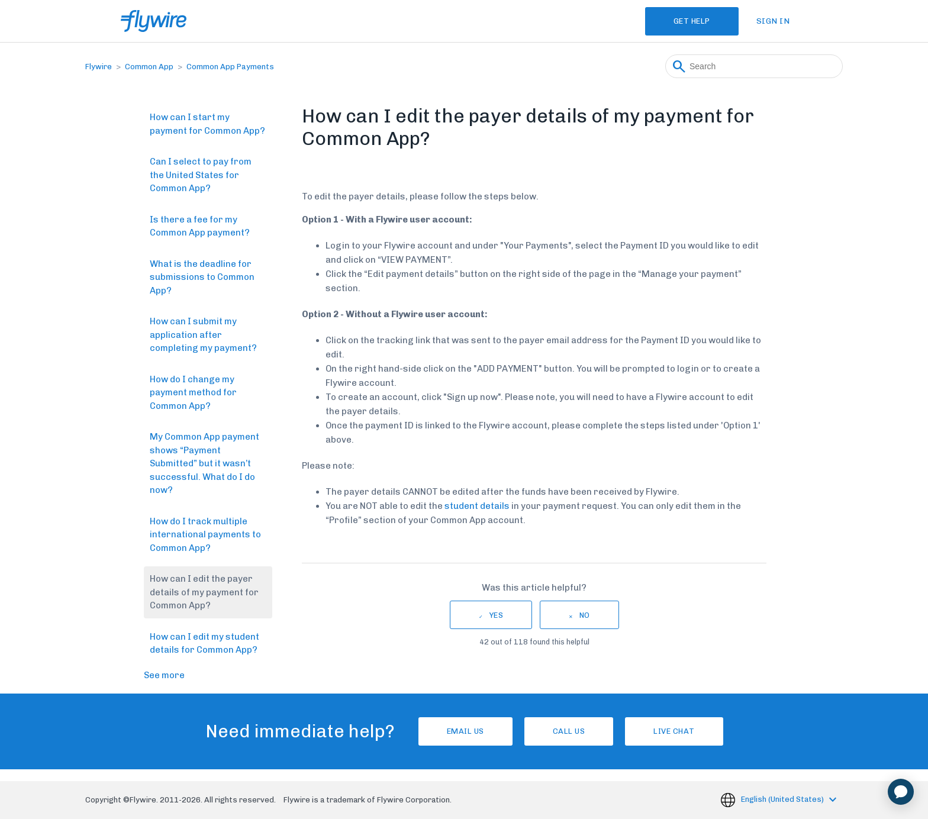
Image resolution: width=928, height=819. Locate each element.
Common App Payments (230, 66)
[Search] (754, 66)
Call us (569, 731)
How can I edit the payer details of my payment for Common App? (204, 592)
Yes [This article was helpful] (496, 615)
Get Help (692, 21)
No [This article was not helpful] (584, 615)
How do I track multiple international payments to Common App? (205, 534)
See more (164, 675)
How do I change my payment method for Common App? (193, 392)
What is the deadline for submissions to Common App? (202, 277)
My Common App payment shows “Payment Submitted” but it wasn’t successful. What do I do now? (204, 463)
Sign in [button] (773, 21)
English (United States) (783, 799)
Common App (149, 66)
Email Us (465, 731)
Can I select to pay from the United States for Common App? (201, 175)
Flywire (98, 66)
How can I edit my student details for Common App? (204, 643)
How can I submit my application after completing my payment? (203, 334)
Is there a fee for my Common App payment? (200, 226)
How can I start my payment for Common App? (207, 124)
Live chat (674, 731)
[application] (901, 792)
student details (477, 506)
